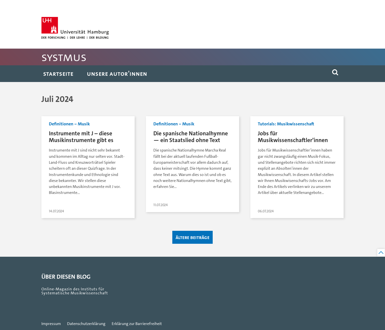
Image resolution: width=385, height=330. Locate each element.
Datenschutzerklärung (86, 324)
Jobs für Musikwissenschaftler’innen (293, 137)
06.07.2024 (266, 211)
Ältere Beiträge (192, 237)
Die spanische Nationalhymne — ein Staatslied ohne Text (190, 137)
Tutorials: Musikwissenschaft (286, 124)
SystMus (64, 57)
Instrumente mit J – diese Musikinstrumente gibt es (81, 137)
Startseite (58, 74)
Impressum (51, 324)
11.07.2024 (160, 205)
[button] (335, 73)
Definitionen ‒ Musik (69, 124)
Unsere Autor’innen (117, 74)
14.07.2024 (56, 211)
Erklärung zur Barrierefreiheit (137, 324)
